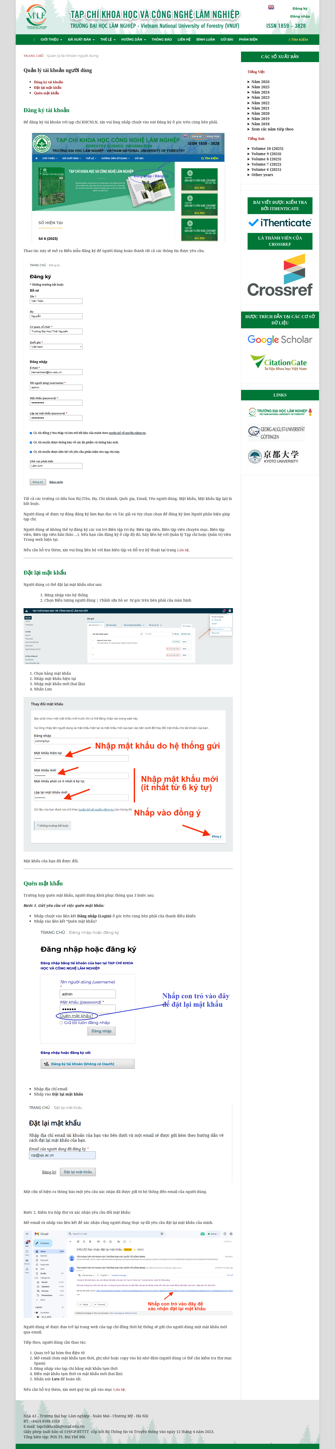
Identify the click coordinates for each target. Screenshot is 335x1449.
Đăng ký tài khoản (48, 82)
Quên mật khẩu (46, 93)
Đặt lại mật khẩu (48, 88)
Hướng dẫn (132, 39)
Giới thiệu (50, 39)
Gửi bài (227, 39)
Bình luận (205, 39)
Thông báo (162, 39)
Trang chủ (33, 56)
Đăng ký (300, 8)
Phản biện (248, 39)
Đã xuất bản (80, 39)
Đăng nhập (300, 16)
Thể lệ (106, 39)
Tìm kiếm (298, 39)
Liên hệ (184, 39)
